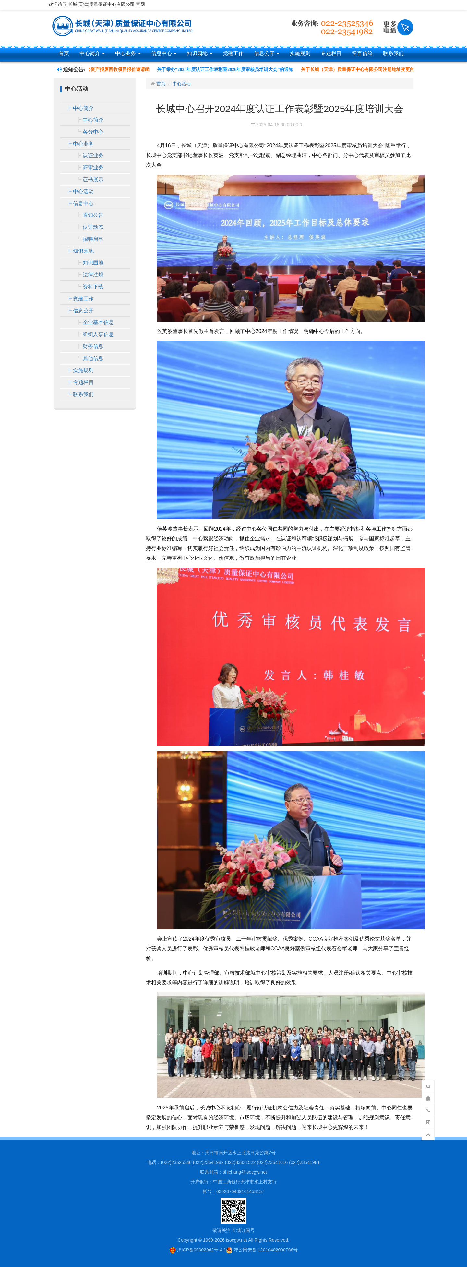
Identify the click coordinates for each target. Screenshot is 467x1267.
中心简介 (92, 53)
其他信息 (93, 358)
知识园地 (199, 53)
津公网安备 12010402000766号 (262, 1249)
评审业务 (93, 167)
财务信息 (93, 346)
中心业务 (127, 53)
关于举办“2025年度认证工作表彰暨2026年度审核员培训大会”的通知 (227, 69)
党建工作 (233, 53)
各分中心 (93, 132)
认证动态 (93, 227)
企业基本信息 (98, 322)
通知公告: (71, 69)
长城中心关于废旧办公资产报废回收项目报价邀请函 (99, 69)
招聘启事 (93, 239)
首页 (64, 53)
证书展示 (93, 179)
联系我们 (393, 53)
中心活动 (83, 191)
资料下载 (93, 286)
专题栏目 (331, 53)
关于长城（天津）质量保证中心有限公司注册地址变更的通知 (364, 69)
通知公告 (93, 215)
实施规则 (300, 53)
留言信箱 (362, 53)
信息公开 (266, 53)
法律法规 (93, 274)
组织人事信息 (98, 334)
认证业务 (93, 155)
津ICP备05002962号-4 (195, 1249)
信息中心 (163, 53)
